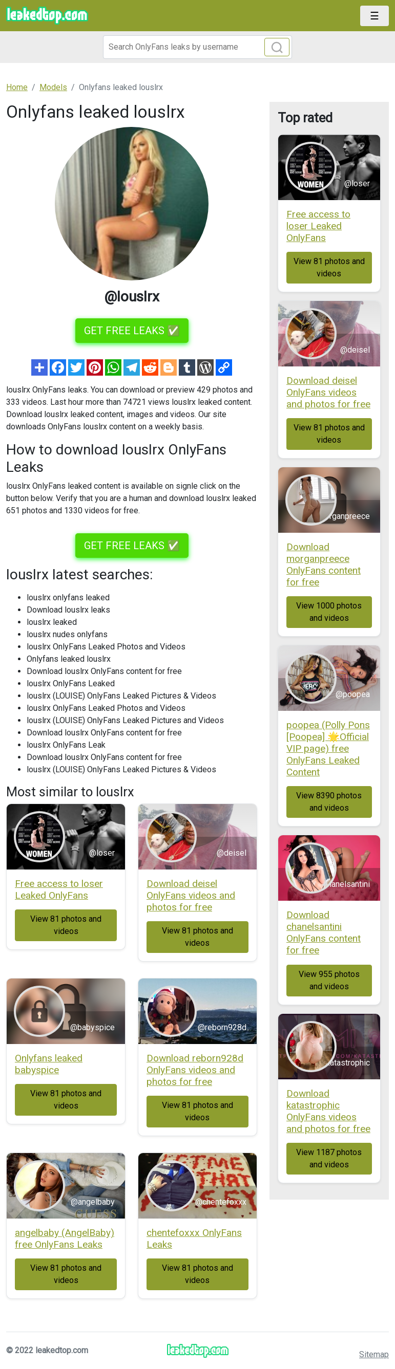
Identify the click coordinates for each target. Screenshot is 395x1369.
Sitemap (374, 1354)
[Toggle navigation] (374, 16)
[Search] (198, 47)
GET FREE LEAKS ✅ (132, 330)
